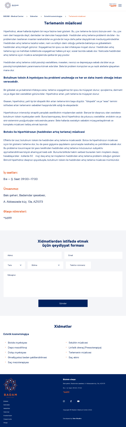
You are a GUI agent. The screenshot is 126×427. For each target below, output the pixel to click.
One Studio (77, 418)
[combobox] (45, 265)
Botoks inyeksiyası (17, 342)
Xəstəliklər (6, 408)
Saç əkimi (74, 357)
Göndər (63, 303)
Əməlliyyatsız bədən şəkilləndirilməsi (27, 357)
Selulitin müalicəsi (78, 342)
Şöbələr (5, 401)
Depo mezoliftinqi (17, 347)
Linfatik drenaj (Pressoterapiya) (85, 347)
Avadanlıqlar (7, 415)
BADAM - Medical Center (11, 5)
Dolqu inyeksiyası (17, 352)
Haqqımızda (7, 419)
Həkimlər (6, 412)
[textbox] (45, 265)
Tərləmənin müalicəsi (80, 352)
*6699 (112, 5)
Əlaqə (5, 423)
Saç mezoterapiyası (18, 362)
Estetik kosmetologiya (53, 16)
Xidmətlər (34, 16)
